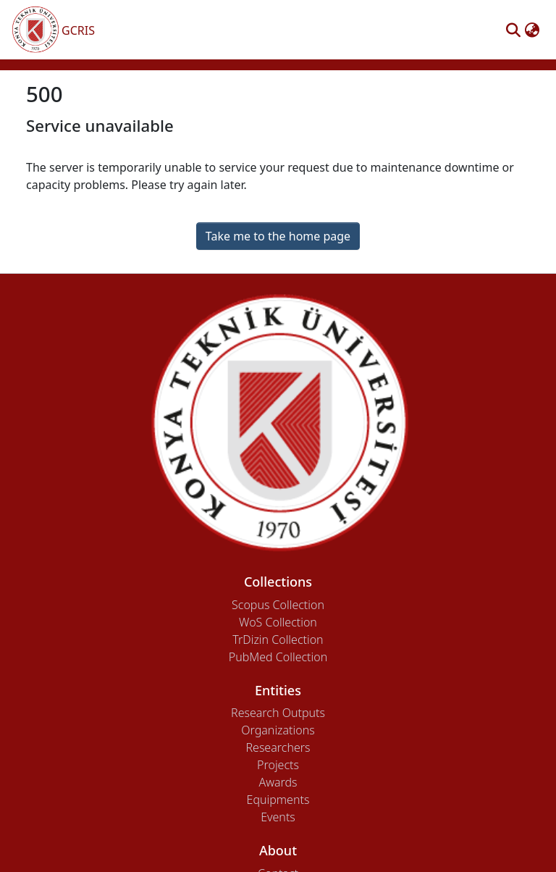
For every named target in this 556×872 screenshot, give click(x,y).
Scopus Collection (278, 605)
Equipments (278, 800)
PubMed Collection (278, 657)
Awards (277, 782)
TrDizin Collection (277, 639)
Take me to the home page (278, 236)
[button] (513, 29)
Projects (278, 765)
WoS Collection (278, 622)
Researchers (277, 747)
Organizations (277, 730)
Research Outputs (278, 713)
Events (278, 817)
